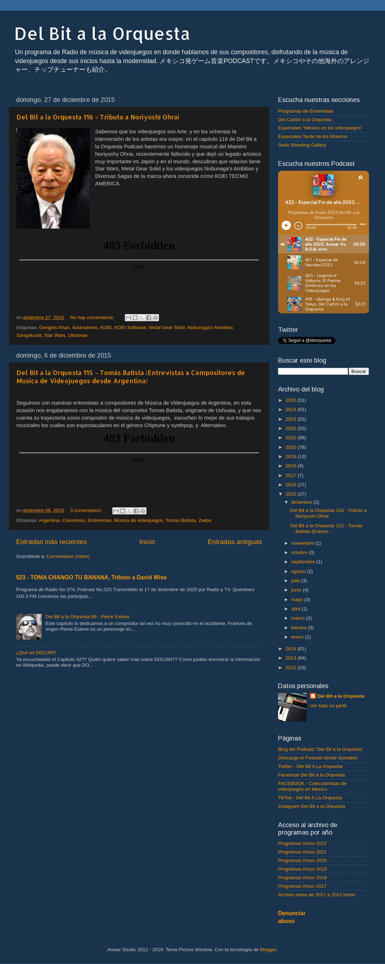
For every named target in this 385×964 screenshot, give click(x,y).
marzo (298, 618)
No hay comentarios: (93, 317)
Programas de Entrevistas (305, 111)
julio (296, 580)
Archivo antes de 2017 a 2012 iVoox (316, 894)
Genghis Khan (54, 327)
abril (296, 608)
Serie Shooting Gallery (302, 145)
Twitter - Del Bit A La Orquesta (310, 766)
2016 (292, 484)
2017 (292, 475)
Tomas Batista (181, 520)
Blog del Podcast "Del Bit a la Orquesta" (320, 749)
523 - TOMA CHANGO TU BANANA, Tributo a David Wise (91, 577)
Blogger (268, 949)
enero (298, 637)
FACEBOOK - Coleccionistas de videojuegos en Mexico (312, 786)
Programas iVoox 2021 (302, 852)
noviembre (303, 543)
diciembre (302, 502)
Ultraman (78, 335)
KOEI (106, 327)
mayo (297, 599)
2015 (292, 494)
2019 (292, 456)
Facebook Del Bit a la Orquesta (311, 775)
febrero (299, 627)
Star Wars (55, 335)
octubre (300, 552)
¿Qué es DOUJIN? (36, 652)
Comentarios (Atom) (68, 556)
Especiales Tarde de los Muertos (313, 136)
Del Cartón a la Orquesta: (305, 119)
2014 (292, 648)
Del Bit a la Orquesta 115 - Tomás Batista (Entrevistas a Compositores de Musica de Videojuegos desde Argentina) (130, 376)
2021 (292, 437)
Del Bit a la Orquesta (102, 33)
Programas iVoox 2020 (302, 860)
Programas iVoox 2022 (302, 843)
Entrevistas (100, 520)
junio (297, 590)
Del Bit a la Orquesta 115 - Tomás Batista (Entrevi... (326, 528)
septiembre (304, 561)
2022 (292, 428)
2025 (292, 400)
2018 (292, 465)
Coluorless (73, 520)
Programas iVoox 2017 (302, 886)
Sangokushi (29, 335)
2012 (292, 667)
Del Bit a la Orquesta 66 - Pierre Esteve (87, 616)
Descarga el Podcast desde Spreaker (318, 757)
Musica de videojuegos (138, 520)
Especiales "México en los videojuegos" (320, 127)
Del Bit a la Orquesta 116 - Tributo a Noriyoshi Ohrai (97, 117)
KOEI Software (130, 327)
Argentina (49, 520)
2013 (292, 658)
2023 (292, 419)
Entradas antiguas (235, 541)
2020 (292, 447)
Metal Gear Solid (167, 327)
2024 (292, 409)
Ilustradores (85, 327)
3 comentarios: (86, 510)
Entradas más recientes (51, 541)
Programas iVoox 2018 (302, 877)
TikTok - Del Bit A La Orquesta (310, 797)
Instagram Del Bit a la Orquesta (311, 806)
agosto (299, 571)
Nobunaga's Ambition (210, 327)
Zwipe (205, 520)
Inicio (147, 541)
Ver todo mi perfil (328, 705)
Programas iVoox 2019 (302, 869)
